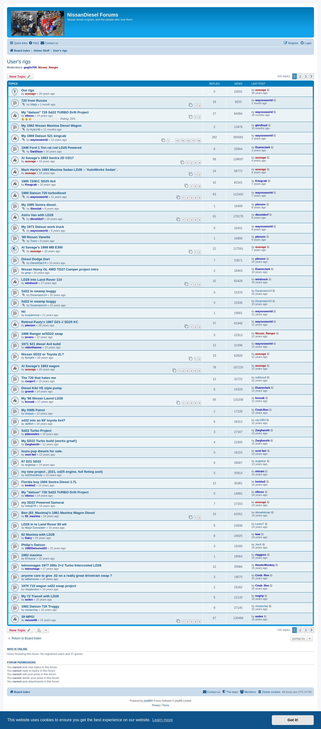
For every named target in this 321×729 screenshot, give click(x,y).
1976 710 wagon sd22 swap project (48, 586)
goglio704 (30, 67)
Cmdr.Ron (262, 409)
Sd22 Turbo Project (36, 430)
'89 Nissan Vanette (35, 237)
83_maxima (32, 516)
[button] (311, 76)
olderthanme (33, 347)
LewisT (259, 523)
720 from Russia (34, 100)
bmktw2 (30, 485)
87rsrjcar (30, 558)
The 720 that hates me (38, 378)
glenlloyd (261, 125)
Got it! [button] (293, 720)
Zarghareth (262, 430)
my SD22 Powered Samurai (42, 502)
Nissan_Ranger (48, 67)
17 (193, 140)
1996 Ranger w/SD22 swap (42, 334)
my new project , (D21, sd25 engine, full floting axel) (62, 472)
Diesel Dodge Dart (35, 259)
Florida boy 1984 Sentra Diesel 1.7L (49, 482)
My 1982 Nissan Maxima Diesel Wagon (51, 125)
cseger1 (30, 381)
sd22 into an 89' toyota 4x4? (43, 420)
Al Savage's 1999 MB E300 (42, 247)
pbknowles (32, 433)
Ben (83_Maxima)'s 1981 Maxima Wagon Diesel (58, 513)
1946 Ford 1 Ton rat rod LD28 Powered (51, 148)
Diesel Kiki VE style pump (41, 388)
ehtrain (260, 471)
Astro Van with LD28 (37, 215)
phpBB (147, 700)
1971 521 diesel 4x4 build (41, 344)
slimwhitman (263, 512)
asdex (29, 599)
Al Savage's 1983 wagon (40, 366)
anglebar (30, 464)
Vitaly (33, 104)
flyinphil (29, 357)
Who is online (17, 649)
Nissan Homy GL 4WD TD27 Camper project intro (60, 269)
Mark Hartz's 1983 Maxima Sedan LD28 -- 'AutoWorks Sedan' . (69, 170)
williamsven (32, 578)
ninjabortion (32, 589)
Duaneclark (262, 147)
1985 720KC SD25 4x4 (38, 181)
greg (28, 272)
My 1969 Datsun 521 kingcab (43, 136)
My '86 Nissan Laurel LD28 (42, 398)
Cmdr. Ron (262, 575)
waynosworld (264, 100)
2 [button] (300, 76)
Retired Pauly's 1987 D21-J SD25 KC (49, 322)
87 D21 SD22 (31, 461)
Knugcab (31, 184)
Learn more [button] (162, 720)
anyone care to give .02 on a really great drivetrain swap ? (66, 575)
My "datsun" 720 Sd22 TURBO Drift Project (55, 112)
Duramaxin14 (38, 295)
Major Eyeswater (35, 527)
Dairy (28, 537)
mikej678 (30, 505)
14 (177, 140)
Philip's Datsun (33, 545)
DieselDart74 (38, 262)
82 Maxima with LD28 (38, 534)
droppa (29, 413)
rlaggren (260, 554)
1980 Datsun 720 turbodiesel (43, 193)
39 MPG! (28, 617)
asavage (30, 93)
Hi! (23, 312)
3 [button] (306, 76)
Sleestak (36, 208)
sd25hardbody (34, 475)
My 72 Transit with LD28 (40, 596)
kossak (29, 401)
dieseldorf (37, 218)
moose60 (31, 620)
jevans (29, 337)
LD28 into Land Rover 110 (41, 279)
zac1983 (260, 419)
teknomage (32, 568)
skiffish (29, 423)
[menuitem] (34, 43)
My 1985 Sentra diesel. (39, 205)
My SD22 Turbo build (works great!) (49, 441)
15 (183, 140)
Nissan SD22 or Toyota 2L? (42, 354)
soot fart (30, 454)
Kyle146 (35, 129)
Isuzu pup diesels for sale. (41, 451)
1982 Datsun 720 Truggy (40, 606)
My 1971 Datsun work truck (42, 227)
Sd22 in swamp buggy (38, 291)
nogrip (259, 595)
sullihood (260, 377)
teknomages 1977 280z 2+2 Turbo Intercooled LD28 (61, 565)
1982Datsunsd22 (36, 548)
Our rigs (27, 90)
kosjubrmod (32, 315)
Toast (33, 240)
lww (257, 534)
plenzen (260, 204)
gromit (29, 391)
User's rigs (19, 61)
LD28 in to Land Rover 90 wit (43, 524)
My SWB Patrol (33, 410)
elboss (29, 115)
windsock (31, 282)
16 (188, 140)
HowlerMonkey (265, 564)
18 (199, 140)
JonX (258, 544)
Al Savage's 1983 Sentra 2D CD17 (47, 158)
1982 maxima (31, 555)
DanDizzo (36, 151)
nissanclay (31, 609)
